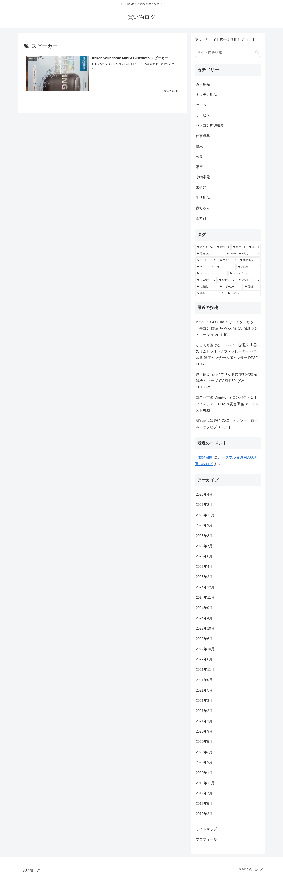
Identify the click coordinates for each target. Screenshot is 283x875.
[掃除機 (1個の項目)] (248, 267)
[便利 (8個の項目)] (223, 247)
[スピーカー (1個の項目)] (230, 287)
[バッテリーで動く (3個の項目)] (243, 254)
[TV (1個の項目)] (226, 267)
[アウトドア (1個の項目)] (249, 280)
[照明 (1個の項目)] (252, 287)
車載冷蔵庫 (204, 457)
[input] (228, 52)
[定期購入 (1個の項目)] (206, 287)
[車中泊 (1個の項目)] (226, 280)
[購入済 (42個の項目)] (204, 247)
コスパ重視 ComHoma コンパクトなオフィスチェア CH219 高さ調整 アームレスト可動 (227, 404)
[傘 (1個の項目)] (205, 267)
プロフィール (206, 839)
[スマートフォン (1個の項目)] (211, 274)
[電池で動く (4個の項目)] (209, 254)
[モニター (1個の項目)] (206, 280)
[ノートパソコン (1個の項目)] (244, 274)
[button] (257, 52)
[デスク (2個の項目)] (228, 260)
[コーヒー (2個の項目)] (206, 260)
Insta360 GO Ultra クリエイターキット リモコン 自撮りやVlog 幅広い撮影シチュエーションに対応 (227, 328)
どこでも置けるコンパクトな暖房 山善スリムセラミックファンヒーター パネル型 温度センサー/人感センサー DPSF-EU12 (227, 354)
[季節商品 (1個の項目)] (250, 260)
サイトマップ (206, 829)
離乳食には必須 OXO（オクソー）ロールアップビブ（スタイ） (227, 424)
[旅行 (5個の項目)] (239, 247)
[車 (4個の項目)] (254, 247)
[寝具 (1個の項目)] (210, 293)
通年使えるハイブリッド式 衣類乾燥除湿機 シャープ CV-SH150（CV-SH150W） (226, 380)
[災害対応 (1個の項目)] (243, 293)
